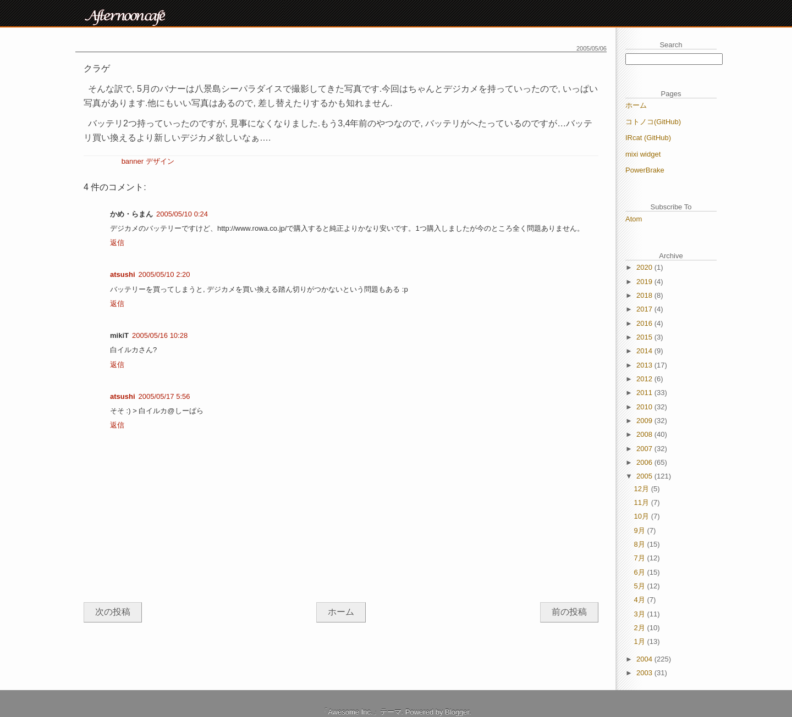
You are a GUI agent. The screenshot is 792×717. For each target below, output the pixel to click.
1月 (640, 641)
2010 (645, 407)
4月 (640, 600)
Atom (633, 219)
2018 (645, 295)
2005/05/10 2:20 (164, 274)
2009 (645, 420)
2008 (645, 434)
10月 (642, 516)
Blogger (457, 712)
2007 (645, 448)
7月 (640, 558)
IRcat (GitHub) (648, 138)
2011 (645, 392)
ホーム (341, 611)
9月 (640, 530)
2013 (645, 365)
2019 (645, 281)
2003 (645, 673)
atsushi (122, 274)
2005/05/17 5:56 (164, 396)
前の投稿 (569, 611)
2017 (645, 309)
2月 (640, 628)
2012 (645, 379)
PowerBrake (644, 170)
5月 (640, 586)
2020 (645, 267)
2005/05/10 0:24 (182, 214)
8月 (640, 544)
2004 (645, 659)
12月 (642, 489)
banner (133, 161)
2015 (645, 337)
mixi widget (643, 154)
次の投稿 (112, 611)
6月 (640, 572)
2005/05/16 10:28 (160, 335)
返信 (117, 242)
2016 (645, 323)
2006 (645, 462)
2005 (645, 476)
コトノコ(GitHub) (653, 122)
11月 (642, 502)
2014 (645, 351)
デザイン (160, 161)
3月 (640, 614)
